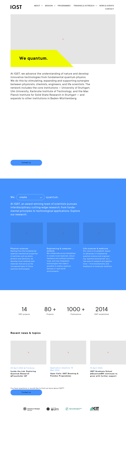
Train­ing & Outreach (84, 6)
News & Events (106, 6)
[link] (18, 7)
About (37, 6)
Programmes (64, 6)
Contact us (26, 392)
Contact (109, 9)
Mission (49, 6)
